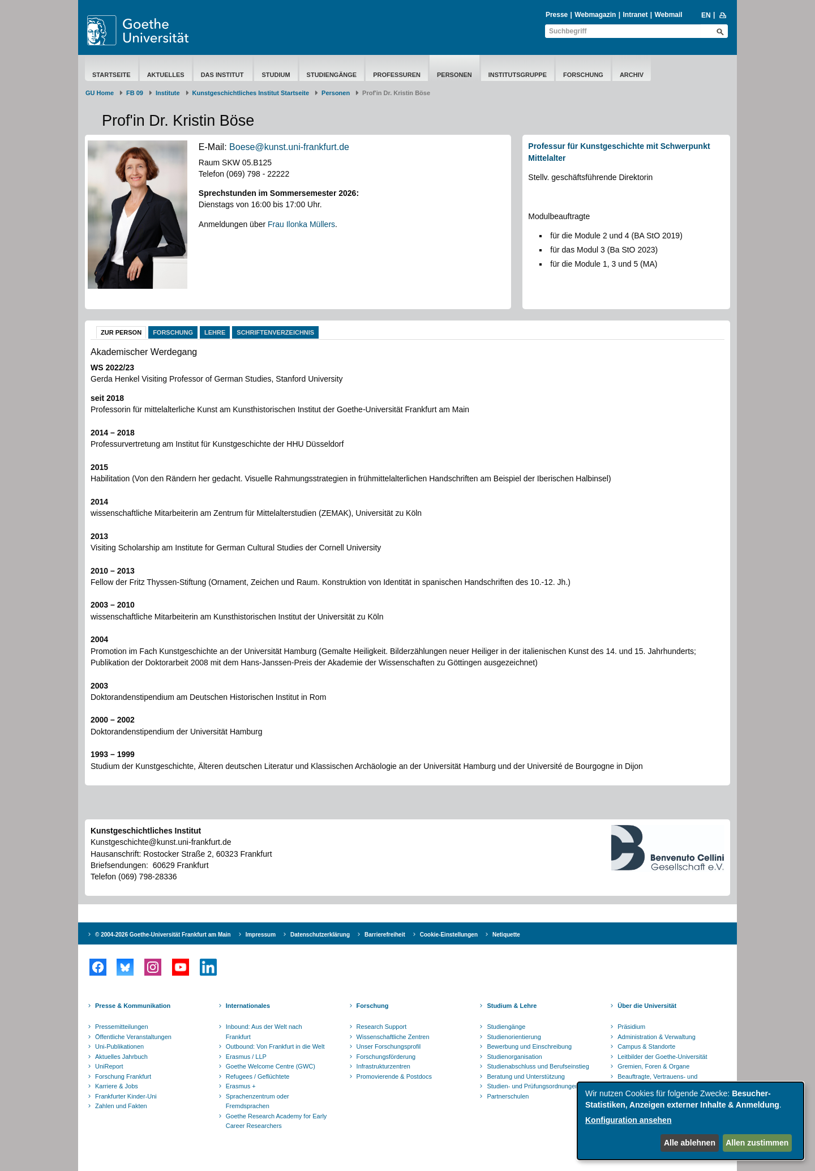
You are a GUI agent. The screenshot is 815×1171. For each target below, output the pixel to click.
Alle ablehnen (689, 1142)
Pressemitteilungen (121, 1026)
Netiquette (506, 934)
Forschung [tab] (173, 332)
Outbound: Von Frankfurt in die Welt (275, 1046)
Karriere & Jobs (116, 1086)
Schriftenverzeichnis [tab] (275, 332)
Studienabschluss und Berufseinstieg (538, 1066)
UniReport (109, 1066)
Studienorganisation (514, 1056)
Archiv (632, 74)
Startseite (111, 74)
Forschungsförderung (386, 1056)
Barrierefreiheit (384, 934)
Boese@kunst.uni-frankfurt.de (289, 147)
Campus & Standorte (646, 1046)
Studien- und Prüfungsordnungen (532, 1086)
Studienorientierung (514, 1036)
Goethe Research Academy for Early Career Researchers (276, 1121)
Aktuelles (166, 74)
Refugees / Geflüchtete (258, 1076)
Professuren (397, 74)
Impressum (261, 934)
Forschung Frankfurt (123, 1076)
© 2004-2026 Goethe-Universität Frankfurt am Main (163, 934)
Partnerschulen (508, 1096)
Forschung (583, 74)
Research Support (382, 1026)
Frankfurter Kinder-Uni (126, 1096)
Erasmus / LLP (246, 1056)
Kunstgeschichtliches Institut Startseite (251, 92)
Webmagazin (595, 15)
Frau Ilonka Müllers (301, 224)
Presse (557, 15)
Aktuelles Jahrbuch (121, 1056)
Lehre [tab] (214, 332)
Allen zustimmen (757, 1142)
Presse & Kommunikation (132, 1005)
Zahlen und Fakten (121, 1105)
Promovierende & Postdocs (394, 1076)
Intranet (635, 15)
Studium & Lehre (512, 1005)
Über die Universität (646, 1005)
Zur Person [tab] (121, 332)
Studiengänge (332, 74)
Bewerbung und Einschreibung (529, 1046)
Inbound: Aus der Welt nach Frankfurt (264, 1031)
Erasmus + (241, 1086)
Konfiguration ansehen (628, 1120)
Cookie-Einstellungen (449, 934)
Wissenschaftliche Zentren (393, 1036)
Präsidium (631, 1026)
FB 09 (134, 92)
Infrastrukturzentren (383, 1066)
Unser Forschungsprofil (389, 1046)
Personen (454, 74)
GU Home (99, 92)
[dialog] (690, 1121)
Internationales (248, 1005)
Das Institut (223, 74)
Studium (275, 74)
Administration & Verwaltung (656, 1036)
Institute (168, 92)
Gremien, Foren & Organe (653, 1066)
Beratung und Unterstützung (526, 1076)
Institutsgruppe (517, 74)
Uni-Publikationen (119, 1046)
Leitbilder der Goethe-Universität (662, 1056)
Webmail (669, 15)
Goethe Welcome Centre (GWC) (270, 1066)
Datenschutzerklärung (320, 934)
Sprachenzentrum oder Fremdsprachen (257, 1101)
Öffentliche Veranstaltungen (133, 1036)
